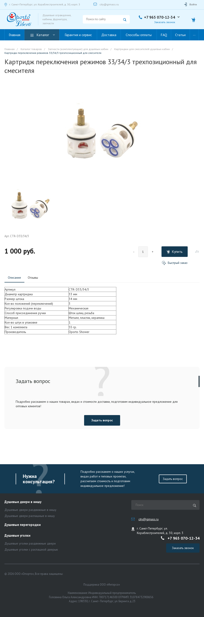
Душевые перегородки (22, 525)
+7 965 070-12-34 (159, 17)
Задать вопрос (102, 420)
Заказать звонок (164, 22)
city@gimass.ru (109, 4)
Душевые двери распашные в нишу (29, 516)
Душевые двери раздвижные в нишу (30, 510)
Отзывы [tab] (33, 278)
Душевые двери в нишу (22, 502)
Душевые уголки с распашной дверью (31, 549)
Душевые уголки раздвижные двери (30, 543)
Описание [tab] (14, 278)
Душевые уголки (17, 536)
